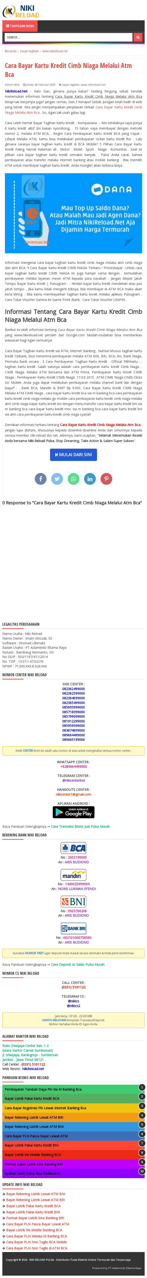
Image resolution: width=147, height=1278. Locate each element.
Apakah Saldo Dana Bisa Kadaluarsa (32, 1173)
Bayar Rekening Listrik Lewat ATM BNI (34, 1126)
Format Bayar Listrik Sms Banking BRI (34, 1164)
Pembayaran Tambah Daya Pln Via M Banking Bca (43, 1089)
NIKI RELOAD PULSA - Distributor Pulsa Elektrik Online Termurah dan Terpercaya (80, 1259)
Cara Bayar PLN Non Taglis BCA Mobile (36, 1242)
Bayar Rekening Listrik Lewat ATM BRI (34, 1117)
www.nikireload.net (93, 84)
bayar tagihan (70, 84)
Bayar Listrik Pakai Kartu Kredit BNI (31, 1145)
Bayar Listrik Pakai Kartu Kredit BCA (32, 1098)
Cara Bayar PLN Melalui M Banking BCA (36, 1236)
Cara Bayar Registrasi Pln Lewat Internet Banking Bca (45, 1108)
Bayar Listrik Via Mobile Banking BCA (33, 1154)
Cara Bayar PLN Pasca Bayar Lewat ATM (36, 1136)
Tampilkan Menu (20, 26)
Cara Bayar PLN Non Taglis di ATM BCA (36, 1248)
